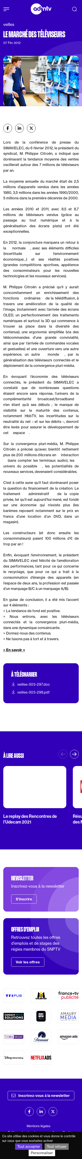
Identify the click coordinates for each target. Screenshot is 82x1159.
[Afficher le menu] (6, 9)
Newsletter (22, 878)
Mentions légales (38, 1126)
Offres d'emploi (25, 929)
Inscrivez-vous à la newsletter (40, 1095)
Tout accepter (28, 1146)
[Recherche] (74, 9)
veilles (8, 24)
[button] (74, 754)
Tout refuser (56, 1146)
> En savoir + (14, 650)
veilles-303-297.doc (30, 684)
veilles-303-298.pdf (30, 692)
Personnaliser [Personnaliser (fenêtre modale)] (42, 1153)
